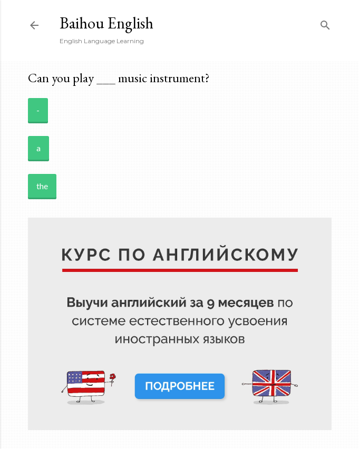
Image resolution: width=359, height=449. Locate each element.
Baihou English (106, 23)
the (42, 186)
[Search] (325, 23)
